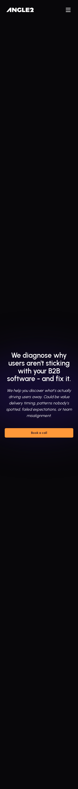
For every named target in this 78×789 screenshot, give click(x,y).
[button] (68, 9)
